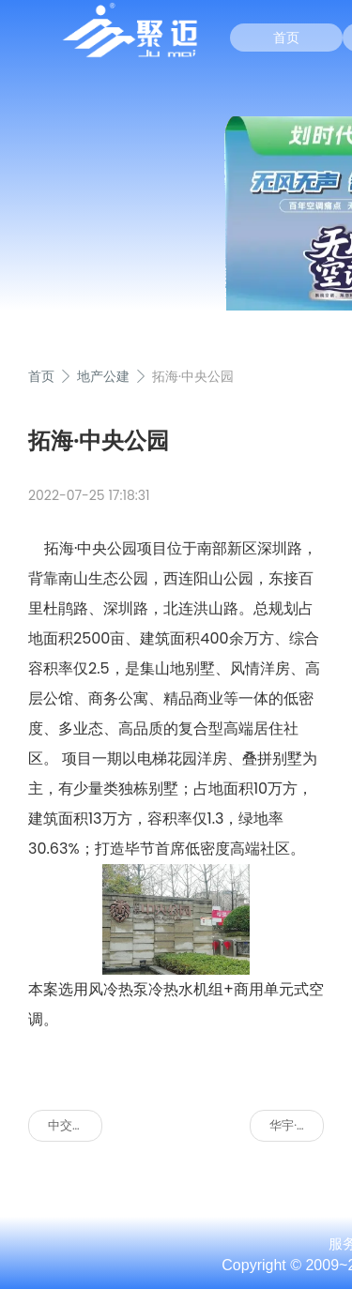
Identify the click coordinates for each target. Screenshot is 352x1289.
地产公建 (103, 376)
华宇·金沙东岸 (296, 1125)
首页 (286, 37)
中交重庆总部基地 (75, 1125)
